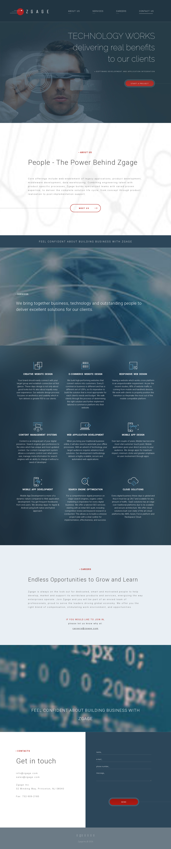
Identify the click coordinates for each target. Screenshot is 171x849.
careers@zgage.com (85, 628)
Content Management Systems (38, 435)
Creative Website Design (38, 374)
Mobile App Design (133, 435)
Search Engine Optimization (85, 489)
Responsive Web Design (133, 374)
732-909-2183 (30, 796)
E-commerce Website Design (85, 374)
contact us (146, 11)
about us (74, 11)
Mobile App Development (38, 489)
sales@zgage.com (28, 777)
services (98, 11)
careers (121, 11)
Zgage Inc (82, 841)
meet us (88, 208)
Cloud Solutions (133, 489)
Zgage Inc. (23, 785)
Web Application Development (85, 435)
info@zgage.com (27, 773)
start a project (140, 84)
